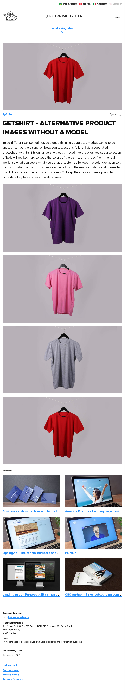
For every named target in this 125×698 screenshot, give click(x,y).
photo (7, 114)
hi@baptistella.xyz (18, 617)
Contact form (11, 670)
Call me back (10, 665)
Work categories (62, 30)
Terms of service (13, 679)
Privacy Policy (11, 675)
